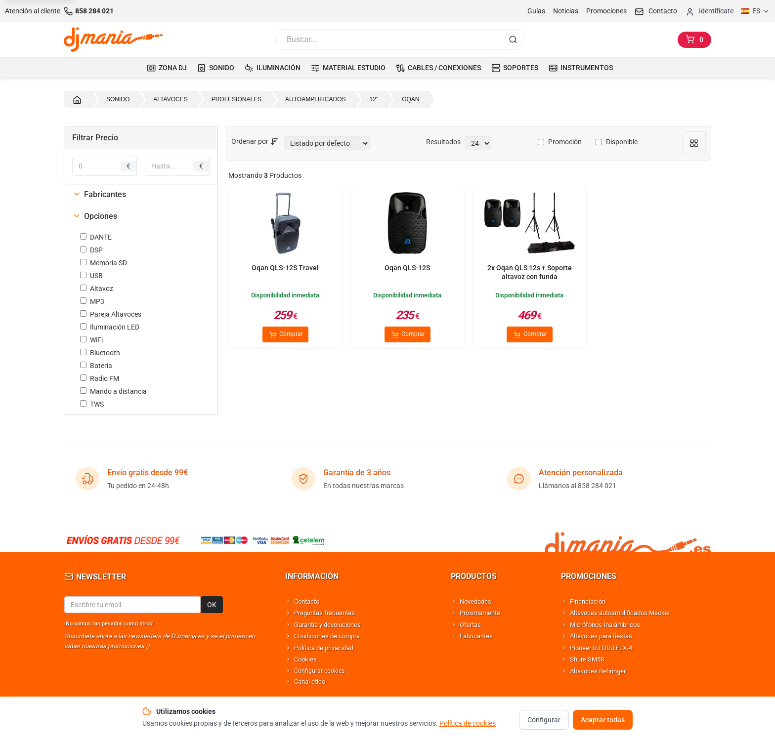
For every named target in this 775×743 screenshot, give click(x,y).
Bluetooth (100, 353)
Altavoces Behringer (598, 671)
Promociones (606, 11)
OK (211, 605)
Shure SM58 (587, 659)
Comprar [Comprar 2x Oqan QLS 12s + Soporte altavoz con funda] (529, 334)
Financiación (587, 601)
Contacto (306, 601)
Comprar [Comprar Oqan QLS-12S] (407, 334)
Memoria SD (103, 263)
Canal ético (309, 681)
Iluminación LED (109, 327)
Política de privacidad (323, 648)
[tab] (140, 195)
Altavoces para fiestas (601, 636)
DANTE (96, 237)
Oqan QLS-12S (407, 268)
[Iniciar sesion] (709, 11)
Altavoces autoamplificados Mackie (620, 613)
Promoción (560, 142)
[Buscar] (389, 39)
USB (91, 276)
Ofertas (470, 624)
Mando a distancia (113, 391)
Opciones (94, 216)
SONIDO (215, 68)
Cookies (305, 659)
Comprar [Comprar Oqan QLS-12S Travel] (285, 334)
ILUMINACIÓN (273, 68)
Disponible (617, 142)
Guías (536, 11)
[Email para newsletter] (132, 604)
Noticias (565, 11)
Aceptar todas (603, 732)
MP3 (92, 301)
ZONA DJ (167, 68)
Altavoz (96, 288)
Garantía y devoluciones (327, 624)
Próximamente (480, 613)
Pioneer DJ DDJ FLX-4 (601, 648)
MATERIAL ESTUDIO (348, 68)
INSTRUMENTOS (581, 68)
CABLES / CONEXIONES (438, 68)
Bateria (96, 366)
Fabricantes (99, 194)
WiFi (91, 340)
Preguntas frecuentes (324, 613)
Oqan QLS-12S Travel (285, 268)
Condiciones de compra (327, 636)
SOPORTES (514, 68)
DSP (91, 250)
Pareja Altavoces (110, 314)
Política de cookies (467, 736)
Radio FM (99, 378)
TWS (92, 404)
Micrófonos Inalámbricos (605, 624)
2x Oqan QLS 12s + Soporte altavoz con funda (529, 272)
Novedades (475, 601)
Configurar (543, 732)
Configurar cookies (319, 670)
